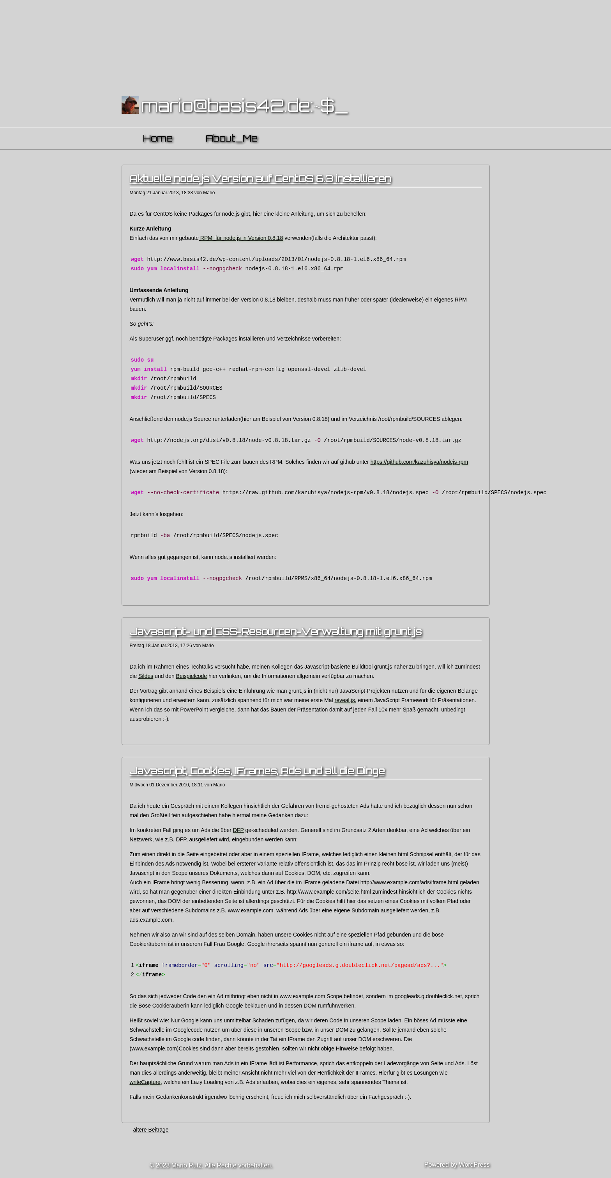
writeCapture (145, 1082)
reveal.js (345, 700)
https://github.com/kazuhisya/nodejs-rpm (419, 462)
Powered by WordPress (457, 1164)
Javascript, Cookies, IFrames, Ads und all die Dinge (257, 771)
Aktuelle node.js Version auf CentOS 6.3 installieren (260, 179)
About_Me (232, 138)
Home (158, 138)
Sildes (145, 676)
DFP (238, 830)
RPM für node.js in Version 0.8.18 (241, 238)
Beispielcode (191, 676)
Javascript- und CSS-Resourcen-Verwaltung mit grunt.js (276, 631)
